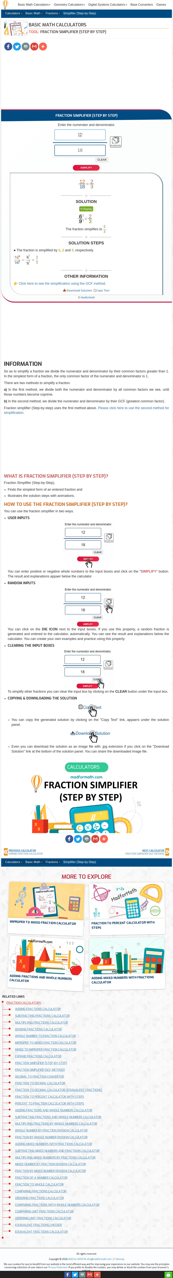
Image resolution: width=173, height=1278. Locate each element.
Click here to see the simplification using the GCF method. (62, 283)
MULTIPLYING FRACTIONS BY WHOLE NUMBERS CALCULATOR (56, 1124)
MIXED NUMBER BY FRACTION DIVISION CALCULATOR (50, 1164)
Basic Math (32, 13)
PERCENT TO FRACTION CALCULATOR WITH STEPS (49, 1104)
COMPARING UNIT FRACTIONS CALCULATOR (44, 1211)
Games (161, 4)
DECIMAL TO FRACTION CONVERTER (39, 1077)
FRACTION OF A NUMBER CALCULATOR (41, 1178)
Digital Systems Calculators (107, 4)
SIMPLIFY (86, 167)
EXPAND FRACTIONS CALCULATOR (38, 1056)
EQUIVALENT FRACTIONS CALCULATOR (41, 1232)
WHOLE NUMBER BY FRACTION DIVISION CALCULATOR (51, 1130)
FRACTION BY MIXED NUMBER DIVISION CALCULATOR (50, 1171)
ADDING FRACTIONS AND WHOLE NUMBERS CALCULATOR (53, 1110)
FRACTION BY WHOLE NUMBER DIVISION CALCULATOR (51, 1137)
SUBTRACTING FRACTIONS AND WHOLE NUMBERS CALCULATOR (58, 1117)
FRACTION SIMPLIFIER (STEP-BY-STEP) (41, 1063)
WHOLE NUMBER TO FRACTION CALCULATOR (45, 1036)
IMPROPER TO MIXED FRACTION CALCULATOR (45, 1043)
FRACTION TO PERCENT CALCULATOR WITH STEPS (49, 1097)
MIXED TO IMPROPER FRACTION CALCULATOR (45, 1050)
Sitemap (119, 1259)
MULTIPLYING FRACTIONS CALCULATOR (41, 1023)
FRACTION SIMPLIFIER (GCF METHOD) (40, 1070)
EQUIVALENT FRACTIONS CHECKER (38, 1225)
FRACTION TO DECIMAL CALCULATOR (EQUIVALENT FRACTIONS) (58, 1090)
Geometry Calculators (69, 4)
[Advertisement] (86, 81)
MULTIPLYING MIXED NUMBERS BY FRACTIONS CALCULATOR (55, 1158)
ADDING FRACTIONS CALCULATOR (38, 1009)
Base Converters (141, 4)
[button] (8, 46)
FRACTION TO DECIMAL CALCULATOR (40, 1083)
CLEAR (101, 159)
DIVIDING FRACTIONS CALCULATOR (38, 1029)
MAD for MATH (76, 1259)
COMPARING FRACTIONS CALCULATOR (40, 1191)
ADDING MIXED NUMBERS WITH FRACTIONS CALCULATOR (53, 1144)
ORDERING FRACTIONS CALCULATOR (39, 1198)
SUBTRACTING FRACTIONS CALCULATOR (42, 1016)
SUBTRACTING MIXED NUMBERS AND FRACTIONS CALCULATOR (57, 1151)
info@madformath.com (99, 1259)
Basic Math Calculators (34, 4)
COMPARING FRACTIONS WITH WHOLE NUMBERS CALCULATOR (57, 1205)
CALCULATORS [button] (83, 767)
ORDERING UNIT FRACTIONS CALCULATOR (43, 1218)
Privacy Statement (57, 1267)
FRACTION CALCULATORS (24, 1003)
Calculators (12, 13)
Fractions (52, 13)
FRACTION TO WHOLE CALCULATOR (39, 1184)
